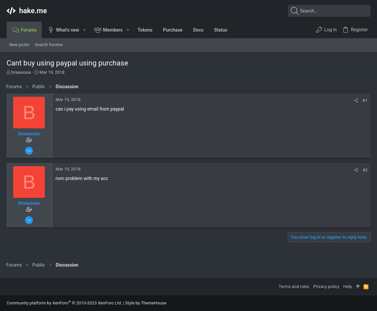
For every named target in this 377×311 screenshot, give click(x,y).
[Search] (329, 11)
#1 (364, 100)
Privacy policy (326, 286)
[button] (84, 30)
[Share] (356, 100)
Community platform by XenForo (64, 302)
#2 (364, 170)
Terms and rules (294, 286)
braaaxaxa (21, 72)
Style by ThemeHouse (145, 302)
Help (347, 286)
